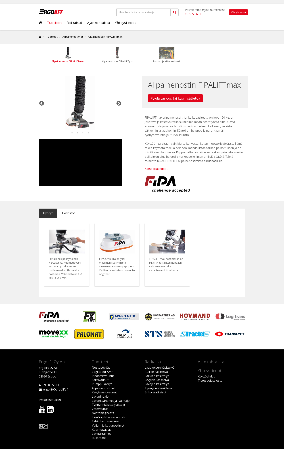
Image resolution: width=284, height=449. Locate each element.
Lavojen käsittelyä (157, 384)
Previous (42, 103)
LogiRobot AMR (102, 372)
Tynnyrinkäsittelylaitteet (108, 405)
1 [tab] (72, 133)
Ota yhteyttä (238, 12)
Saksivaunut (100, 380)
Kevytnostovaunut (104, 392)
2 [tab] (77, 133)
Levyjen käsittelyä (157, 380)
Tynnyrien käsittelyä (158, 388)
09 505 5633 (193, 14)
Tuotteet (54, 22)
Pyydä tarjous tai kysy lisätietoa (175, 98)
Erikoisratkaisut (155, 392)
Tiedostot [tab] (68, 213)
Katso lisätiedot (156, 169)
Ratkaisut (74, 22)
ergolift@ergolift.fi (55, 389)
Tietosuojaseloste (210, 381)
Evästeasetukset (50, 400)
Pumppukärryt (102, 384)
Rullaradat (99, 438)
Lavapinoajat (100, 396)
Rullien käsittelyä (156, 372)
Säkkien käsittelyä (157, 376)
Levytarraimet (101, 434)
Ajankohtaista (98, 22)
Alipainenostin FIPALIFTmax (105, 36)
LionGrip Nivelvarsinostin (109, 417)
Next (119, 103)
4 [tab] (88, 133)
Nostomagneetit (103, 413)
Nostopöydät (101, 368)
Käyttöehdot (206, 376)
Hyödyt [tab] (48, 213)
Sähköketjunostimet (105, 421)
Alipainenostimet (72, 36)
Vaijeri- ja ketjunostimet (108, 425)
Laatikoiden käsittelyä (159, 368)
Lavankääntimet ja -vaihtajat (111, 401)
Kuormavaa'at (101, 430)
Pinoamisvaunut (103, 376)
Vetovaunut (100, 409)
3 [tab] (83, 133)
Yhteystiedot (125, 22)
